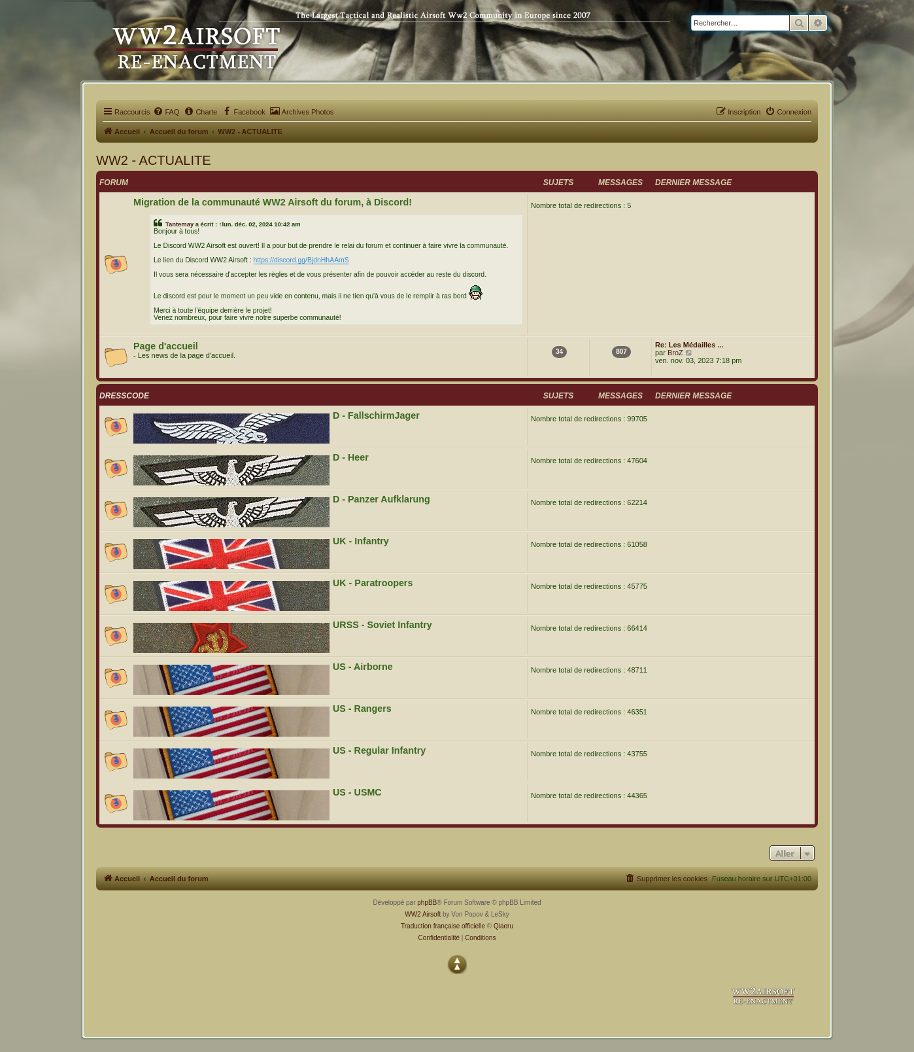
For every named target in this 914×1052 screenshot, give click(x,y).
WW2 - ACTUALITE (153, 160)
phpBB (427, 902)
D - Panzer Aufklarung (381, 499)
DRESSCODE (124, 395)
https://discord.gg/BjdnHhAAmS (301, 260)
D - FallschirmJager (376, 415)
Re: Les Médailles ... (689, 345)
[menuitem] (166, 112)
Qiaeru (503, 926)
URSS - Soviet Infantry (382, 625)
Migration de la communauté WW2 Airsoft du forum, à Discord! (272, 202)
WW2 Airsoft (423, 914)
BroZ (675, 353)
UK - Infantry (361, 541)
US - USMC (357, 792)
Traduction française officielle (443, 926)
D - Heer (351, 457)
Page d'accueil (165, 346)
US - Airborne (363, 666)
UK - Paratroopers (373, 583)
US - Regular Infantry (379, 750)
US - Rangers (362, 708)
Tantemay (179, 224)
